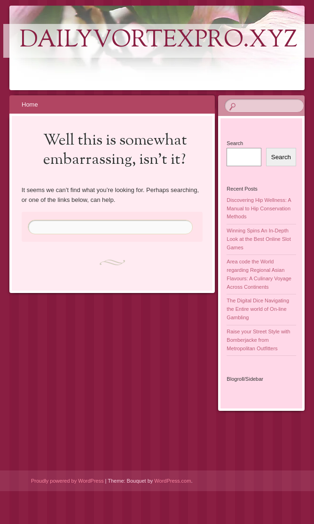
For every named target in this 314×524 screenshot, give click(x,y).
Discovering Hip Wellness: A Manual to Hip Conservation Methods (259, 208)
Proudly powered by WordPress (67, 481)
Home (30, 104)
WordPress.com (172, 481)
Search (235, 143)
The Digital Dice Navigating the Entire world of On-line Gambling (258, 309)
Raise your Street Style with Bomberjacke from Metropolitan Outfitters (258, 340)
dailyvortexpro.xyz (159, 41)
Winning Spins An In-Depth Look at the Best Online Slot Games (258, 239)
